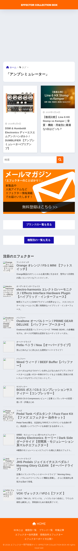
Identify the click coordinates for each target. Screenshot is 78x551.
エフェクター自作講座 (26, 534)
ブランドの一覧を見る (39, 224)
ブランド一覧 (46, 530)
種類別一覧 (31, 530)
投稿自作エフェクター (51, 534)
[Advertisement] (39, 35)
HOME (39, 524)
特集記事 (59, 530)
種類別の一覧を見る (38, 240)
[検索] (60, 159)
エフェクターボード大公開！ (39, 539)
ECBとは (18, 530)
